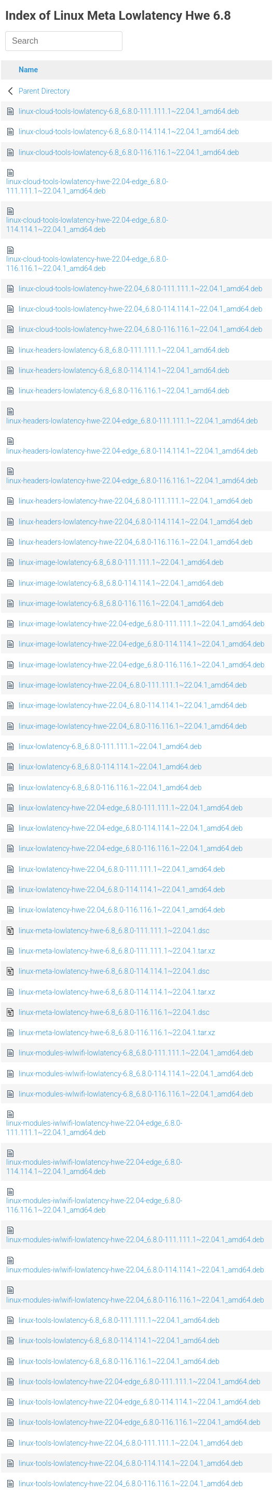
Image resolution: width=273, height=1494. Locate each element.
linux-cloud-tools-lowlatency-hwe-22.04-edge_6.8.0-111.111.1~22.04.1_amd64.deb (87, 186)
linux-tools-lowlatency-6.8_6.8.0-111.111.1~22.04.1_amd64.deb (119, 1320)
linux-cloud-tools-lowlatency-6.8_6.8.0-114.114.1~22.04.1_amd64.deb (129, 131)
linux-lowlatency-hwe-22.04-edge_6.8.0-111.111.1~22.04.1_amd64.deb (131, 808)
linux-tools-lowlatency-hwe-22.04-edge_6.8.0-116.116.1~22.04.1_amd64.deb (140, 1422)
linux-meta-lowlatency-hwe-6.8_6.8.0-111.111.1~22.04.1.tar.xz (117, 951)
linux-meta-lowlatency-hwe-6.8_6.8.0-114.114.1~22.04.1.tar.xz (117, 992)
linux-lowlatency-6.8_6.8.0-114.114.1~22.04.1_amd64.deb (110, 767)
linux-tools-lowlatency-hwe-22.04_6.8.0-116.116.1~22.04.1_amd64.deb (131, 1483)
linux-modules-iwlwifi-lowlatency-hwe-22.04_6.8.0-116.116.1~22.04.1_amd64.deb (135, 1300)
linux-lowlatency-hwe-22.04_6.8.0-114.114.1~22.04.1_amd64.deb (122, 889)
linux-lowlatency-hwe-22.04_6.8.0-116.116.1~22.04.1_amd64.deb (122, 910)
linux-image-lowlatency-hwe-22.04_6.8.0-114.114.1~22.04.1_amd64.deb (133, 705)
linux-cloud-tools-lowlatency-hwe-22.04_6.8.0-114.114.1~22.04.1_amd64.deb (140, 309)
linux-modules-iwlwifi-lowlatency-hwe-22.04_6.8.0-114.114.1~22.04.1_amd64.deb (135, 1270)
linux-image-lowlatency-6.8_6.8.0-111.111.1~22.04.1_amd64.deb (121, 562)
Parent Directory (44, 91)
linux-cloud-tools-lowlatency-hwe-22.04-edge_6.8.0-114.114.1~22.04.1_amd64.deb (87, 225)
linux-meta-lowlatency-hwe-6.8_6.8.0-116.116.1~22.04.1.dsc (114, 1012)
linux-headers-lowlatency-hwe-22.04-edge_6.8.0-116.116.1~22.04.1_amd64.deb (132, 480)
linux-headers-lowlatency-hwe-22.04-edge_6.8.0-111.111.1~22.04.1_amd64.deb (132, 421)
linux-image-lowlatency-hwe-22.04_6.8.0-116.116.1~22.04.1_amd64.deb (133, 726)
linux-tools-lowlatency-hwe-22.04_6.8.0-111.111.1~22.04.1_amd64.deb (131, 1443)
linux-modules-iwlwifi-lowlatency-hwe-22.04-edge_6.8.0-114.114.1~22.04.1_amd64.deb (94, 1167)
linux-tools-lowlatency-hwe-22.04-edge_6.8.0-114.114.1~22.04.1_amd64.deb (140, 1402)
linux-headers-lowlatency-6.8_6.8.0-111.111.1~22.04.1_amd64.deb (124, 350)
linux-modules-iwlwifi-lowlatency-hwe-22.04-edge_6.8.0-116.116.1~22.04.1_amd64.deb (94, 1205)
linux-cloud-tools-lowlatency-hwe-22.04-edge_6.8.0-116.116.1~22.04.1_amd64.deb (87, 264)
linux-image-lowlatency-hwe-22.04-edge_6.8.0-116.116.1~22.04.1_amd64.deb (142, 665)
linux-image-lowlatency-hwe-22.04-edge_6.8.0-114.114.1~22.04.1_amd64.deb (142, 644)
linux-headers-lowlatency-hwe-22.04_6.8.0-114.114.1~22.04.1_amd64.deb (136, 522)
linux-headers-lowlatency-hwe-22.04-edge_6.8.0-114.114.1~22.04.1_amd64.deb (132, 451)
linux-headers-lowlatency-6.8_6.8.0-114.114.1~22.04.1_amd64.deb (124, 370)
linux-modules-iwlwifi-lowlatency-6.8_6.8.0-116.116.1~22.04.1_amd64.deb (136, 1094)
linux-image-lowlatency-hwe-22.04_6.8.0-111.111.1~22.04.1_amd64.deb (133, 685)
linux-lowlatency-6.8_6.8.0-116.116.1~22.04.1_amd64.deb (110, 787)
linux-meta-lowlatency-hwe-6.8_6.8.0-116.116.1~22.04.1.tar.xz (117, 1032)
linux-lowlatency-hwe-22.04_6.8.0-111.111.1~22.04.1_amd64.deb (122, 869)
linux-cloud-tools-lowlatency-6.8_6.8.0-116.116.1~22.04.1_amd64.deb (129, 152)
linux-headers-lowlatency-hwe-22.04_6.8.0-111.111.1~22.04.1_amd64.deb (136, 501)
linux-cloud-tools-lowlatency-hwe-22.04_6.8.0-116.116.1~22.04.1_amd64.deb (140, 329)
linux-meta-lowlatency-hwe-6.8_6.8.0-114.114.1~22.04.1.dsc (114, 971)
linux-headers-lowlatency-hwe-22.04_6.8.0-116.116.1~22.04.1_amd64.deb (136, 542)
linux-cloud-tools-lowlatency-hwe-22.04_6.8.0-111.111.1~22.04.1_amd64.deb (140, 289)
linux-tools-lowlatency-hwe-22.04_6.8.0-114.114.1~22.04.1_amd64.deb (131, 1463)
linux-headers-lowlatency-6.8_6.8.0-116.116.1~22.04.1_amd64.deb (124, 391)
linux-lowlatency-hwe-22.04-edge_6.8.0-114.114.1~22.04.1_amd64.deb (131, 828)
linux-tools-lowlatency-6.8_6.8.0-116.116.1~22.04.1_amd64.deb (119, 1361)
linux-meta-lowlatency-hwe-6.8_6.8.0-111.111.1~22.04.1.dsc (114, 930)
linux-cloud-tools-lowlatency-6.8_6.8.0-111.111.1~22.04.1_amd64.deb (129, 111)
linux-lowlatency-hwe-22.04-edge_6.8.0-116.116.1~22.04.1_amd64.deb (131, 848)
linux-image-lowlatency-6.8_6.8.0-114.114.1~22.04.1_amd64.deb (121, 583)
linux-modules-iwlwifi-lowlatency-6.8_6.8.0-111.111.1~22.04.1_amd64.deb (136, 1053)
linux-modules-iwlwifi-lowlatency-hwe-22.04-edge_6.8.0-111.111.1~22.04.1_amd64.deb (94, 1128)
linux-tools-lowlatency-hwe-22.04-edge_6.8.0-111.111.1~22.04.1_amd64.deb (140, 1381)
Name (28, 70)
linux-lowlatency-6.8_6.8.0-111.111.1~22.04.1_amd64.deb (110, 746)
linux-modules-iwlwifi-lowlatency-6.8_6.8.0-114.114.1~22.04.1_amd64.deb (136, 1074)
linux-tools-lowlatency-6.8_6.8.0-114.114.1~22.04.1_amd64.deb (119, 1340)
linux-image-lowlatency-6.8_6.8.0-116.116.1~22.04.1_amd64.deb (121, 603)
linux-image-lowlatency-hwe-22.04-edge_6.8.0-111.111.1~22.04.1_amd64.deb (142, 624)
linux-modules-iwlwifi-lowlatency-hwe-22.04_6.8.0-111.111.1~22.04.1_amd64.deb (135, 1239)
